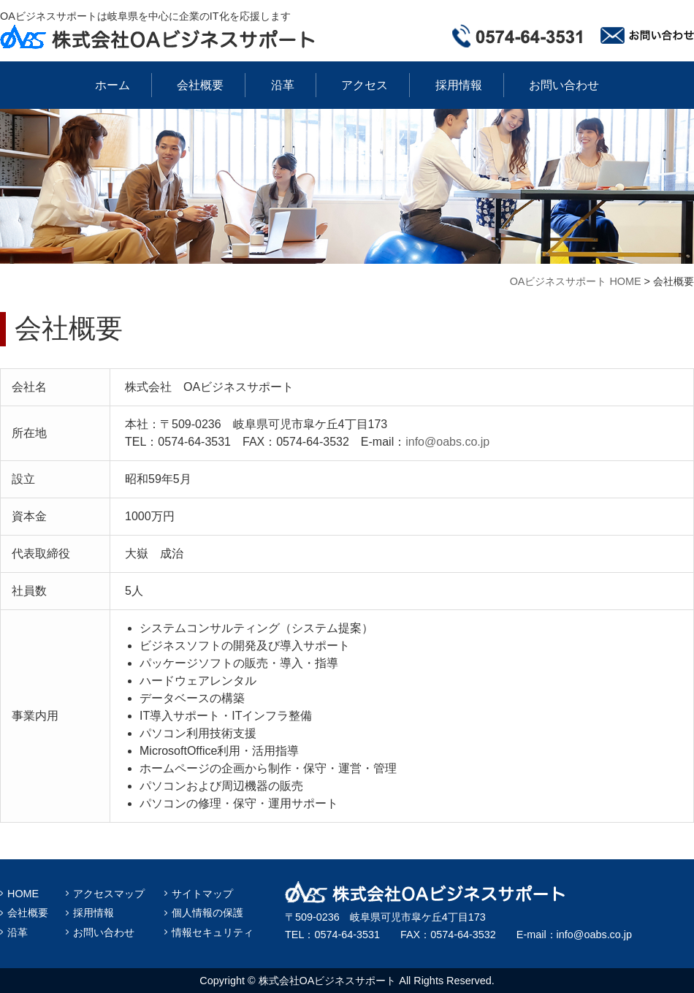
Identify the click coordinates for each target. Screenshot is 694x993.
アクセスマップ (109, 893)
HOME (23, 893)
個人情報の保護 (207, 912)
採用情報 (458, 85)
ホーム (112, 85)
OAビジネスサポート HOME (575, 281)
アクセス (364, 85)
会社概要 (200, 85)
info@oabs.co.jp (447, 441)
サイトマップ (202, 893)
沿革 (282, 85)
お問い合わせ (564, 85)
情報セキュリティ (212, 932)
